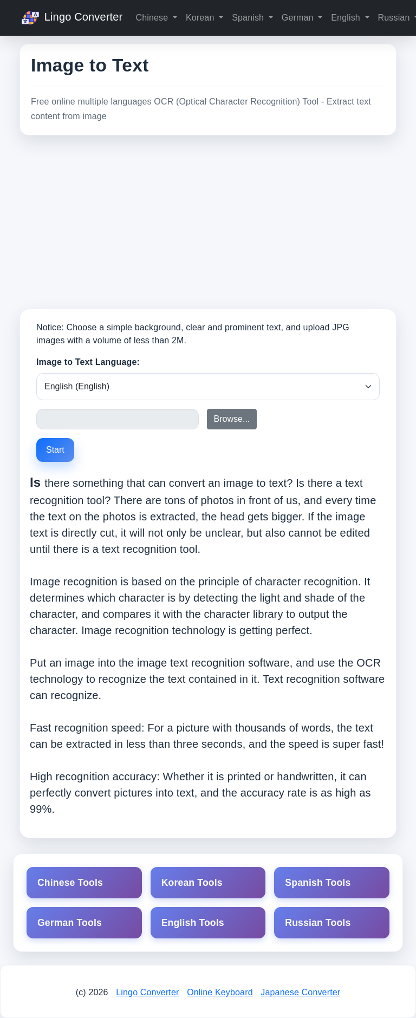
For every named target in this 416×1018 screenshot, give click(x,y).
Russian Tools (317, 922)
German (299, 17)
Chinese (152, 17)
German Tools (69, 922)
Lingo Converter (71, 18)
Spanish (249, 17)
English (346, 17)
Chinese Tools (70, 882)
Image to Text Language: (88, 362)
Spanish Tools (317, 882)
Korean (201, 17)
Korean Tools (192, 882)
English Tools (192, 922)
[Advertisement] (208, 222)
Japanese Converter (300, 992)
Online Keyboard (220, 992)
